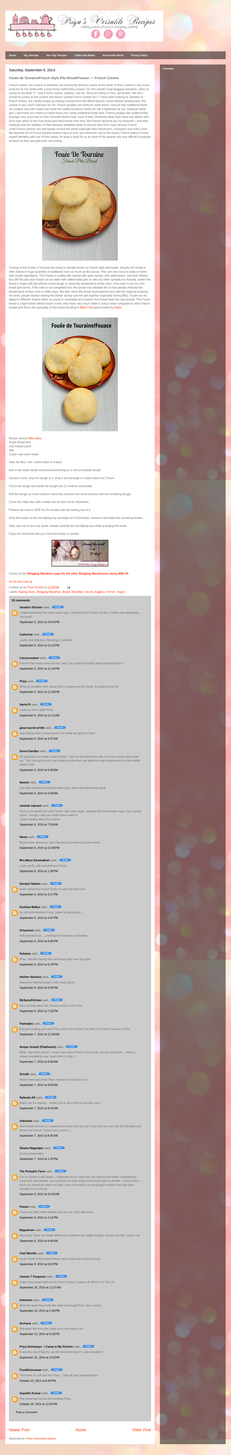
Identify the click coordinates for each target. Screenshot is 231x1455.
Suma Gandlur (29, 751)
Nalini (118, 307)
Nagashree (27, 1230)
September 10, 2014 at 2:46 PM (40, 1310)
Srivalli (24, 1074)
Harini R (25, 704)
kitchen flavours (30, 976)
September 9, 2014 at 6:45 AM (39, 1240)
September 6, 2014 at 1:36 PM (39, 871)
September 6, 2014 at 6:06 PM (39, 941)
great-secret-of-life (32, 727)
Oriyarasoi (27, 930)
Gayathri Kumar (30, 1393)
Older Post (141, 1430)
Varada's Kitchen (31, 607)
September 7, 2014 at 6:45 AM (39, 1061)
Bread (66, 591)
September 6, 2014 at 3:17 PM (39, 894)
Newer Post (19, 1430)
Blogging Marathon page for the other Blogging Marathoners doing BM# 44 (77, 573)
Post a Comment (26, 1412)
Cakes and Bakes (85, 55)
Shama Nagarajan (31, 1148)
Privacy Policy (139, 55)
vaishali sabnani (31, 805)
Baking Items (27, 591)
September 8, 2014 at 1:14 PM (39, 1217)
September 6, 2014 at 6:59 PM (39, 987)
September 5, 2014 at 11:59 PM (40, 691)
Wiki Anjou (35, 438)
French (111, 591)
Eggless (100, 591)
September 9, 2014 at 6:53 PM (39, 1264)
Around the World (113, 55)
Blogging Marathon (49, 591)
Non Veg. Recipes (56, 55)
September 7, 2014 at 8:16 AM (39, 1108)
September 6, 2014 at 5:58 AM (39, 793)
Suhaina (25, 953)
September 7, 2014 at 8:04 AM (39, 1084)
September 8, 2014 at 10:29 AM (39, 1194)
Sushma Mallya (30, 907)
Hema (23, 837)
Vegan (121, 591)
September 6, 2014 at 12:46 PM (40, 847)
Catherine (26, 634)
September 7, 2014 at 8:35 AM (39, 1135)
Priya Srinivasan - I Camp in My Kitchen (46, 1346)
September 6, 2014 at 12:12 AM (39, 715)
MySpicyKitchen (31, 1000)
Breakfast (77, 591)
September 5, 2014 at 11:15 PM (40, 645)
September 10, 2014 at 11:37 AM (40, 1287)
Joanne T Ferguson (33, 1276)
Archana (25, 1323)
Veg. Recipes (31, 55)
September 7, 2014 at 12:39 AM (39, 1034)
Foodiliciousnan (30, 1369)
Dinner (89, 591)
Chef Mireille (28, 1253)
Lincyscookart (29, 658)
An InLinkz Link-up (20, 581)
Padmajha (26, 1023)
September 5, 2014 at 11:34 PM (40, 668)
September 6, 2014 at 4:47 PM (39, 917)
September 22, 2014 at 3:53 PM (40, 1357)
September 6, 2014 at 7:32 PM (39, 1011)
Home (12, 55)
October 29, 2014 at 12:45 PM (38, 1404)
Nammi (24, 782)
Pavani (24, 1206)
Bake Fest (86, 307)
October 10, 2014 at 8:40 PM (38, 1380)
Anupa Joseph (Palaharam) (38, 1046)
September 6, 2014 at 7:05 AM (39, 824)
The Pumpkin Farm (32, 1171)
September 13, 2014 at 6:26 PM (40, 1334)
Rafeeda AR (27, 1097)
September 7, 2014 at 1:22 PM (39, 1158)
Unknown (26, 1120)
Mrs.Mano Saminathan (35, 860)
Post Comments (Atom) (41, 1438)
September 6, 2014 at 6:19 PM (39, 964)
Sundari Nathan (30, 883)
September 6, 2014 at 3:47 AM (39, 738)
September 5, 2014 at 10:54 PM (40, 622)
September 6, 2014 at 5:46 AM (39, 769)
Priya (23, 681)
